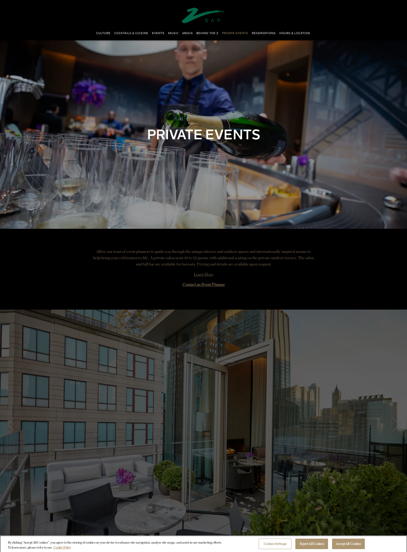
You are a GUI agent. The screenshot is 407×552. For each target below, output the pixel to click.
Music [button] (173, 33)
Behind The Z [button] (207, 33)
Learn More (203, 274)
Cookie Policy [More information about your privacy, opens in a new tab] (62, 548)
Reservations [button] (264, 33)
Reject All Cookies (312, 545)
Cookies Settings (275, 545)
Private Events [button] (235, 33)
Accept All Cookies (348, 545)
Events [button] (158, 33)
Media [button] (187, 33)
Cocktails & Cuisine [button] (131, 33)
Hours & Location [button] (294, 33)
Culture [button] (103, 33)
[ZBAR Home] (203, 15)
